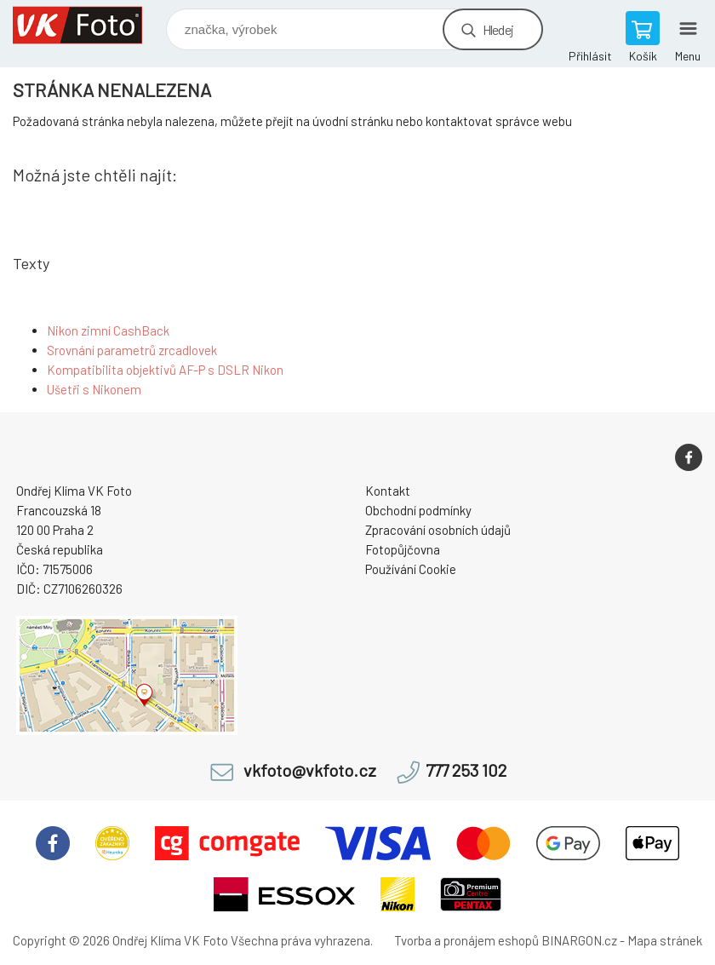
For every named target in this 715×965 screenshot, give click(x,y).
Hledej (498, 29)
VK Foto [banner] (88, 25)
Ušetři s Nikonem (94, 389)
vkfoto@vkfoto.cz (309, 770)
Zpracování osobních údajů (438, 529)
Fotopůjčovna (402, 549)
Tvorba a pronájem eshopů (466, 940)
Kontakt (387, 490)
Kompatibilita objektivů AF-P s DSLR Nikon (165, 369)
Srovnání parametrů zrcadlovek (132, 350)
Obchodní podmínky (418, 510)
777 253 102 (466, 770)
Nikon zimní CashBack (108, 330)
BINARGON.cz (579, 940)
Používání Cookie (410, 569)
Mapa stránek (664, 940)
